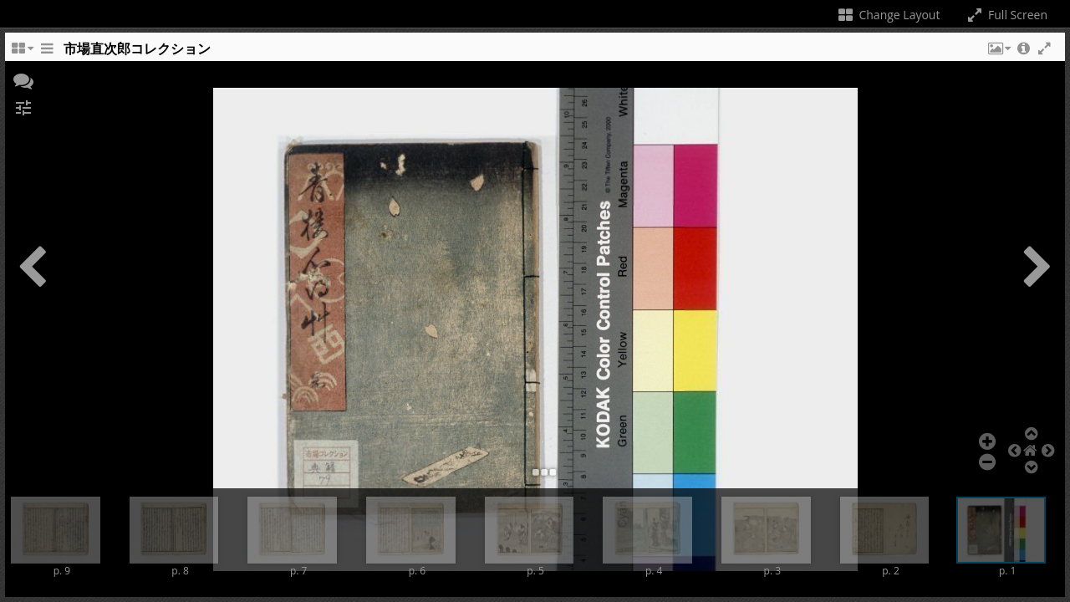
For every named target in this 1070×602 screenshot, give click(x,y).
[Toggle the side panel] (46, 52)
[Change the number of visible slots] (21, 52)
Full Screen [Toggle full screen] (1006, 15)
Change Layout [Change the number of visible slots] (888, 15)
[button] (998, 52)
